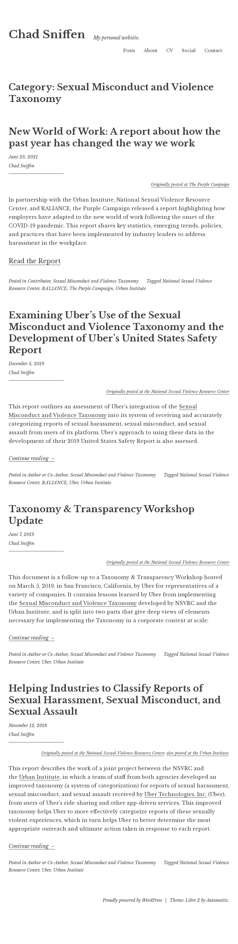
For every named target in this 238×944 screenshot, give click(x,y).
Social (189, 50)
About (150, 50)
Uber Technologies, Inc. (175, 794)
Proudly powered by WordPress (132, 900)
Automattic (217, 900)
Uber (73, 482)
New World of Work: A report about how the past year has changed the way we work (114, 137)
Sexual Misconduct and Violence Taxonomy (96, 281)
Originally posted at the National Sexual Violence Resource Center (167, 391)
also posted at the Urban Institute (197, 753)
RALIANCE (54, 288)
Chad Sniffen (59, 33)
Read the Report (35, 261)
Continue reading (32, 458)
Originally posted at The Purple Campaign (190, 184)
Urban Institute (130, 288)
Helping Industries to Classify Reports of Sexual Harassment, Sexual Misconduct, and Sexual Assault (115, 700)
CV (169, 50)
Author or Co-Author (47, 475)
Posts (129, 50)
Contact (213, 50)
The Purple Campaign (91, 288)
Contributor (39, 281)
